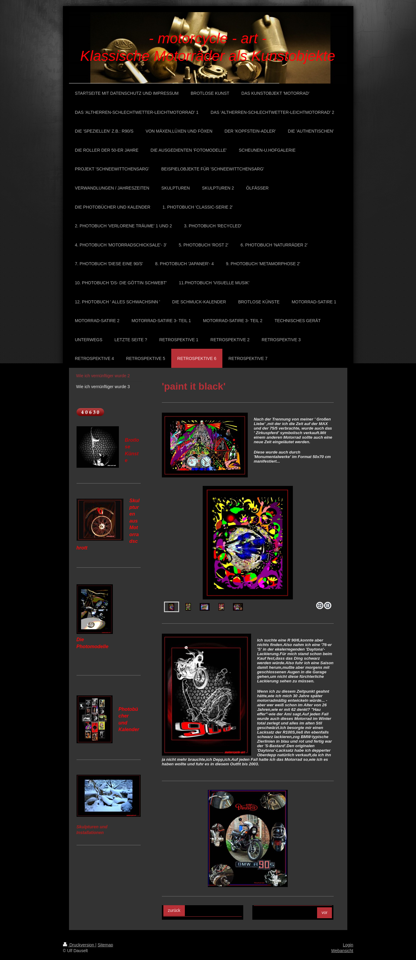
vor (324, 912)
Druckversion (79, 944)
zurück (174, 910)
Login (348, 944)
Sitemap (105, 944)
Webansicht (342, 950)
